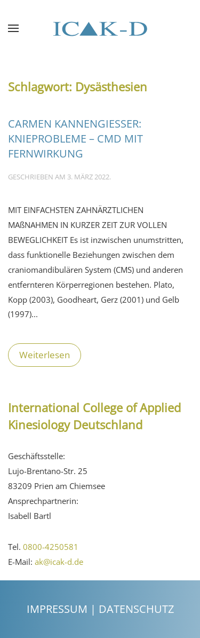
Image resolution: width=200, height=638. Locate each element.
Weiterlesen (44, 355)
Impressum (57, 609)
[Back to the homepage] (100, 28)
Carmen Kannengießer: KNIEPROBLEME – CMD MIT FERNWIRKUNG (75, 138)
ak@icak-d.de (59, 561)
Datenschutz (136, 609)
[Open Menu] (13, 28)
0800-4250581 (50, 546)
